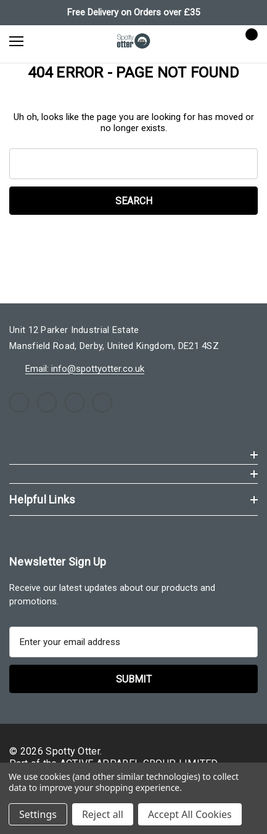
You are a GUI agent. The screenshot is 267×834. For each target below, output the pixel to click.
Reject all (102, 814)
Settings (38, 814)
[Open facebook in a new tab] (19, 402)
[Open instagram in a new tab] (47, 402)
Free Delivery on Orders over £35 (133, 12)
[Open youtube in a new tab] (74, 402)
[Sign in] (212, 41)
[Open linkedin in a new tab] (102, 402)
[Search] (49, 40)
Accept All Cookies (190, 814)
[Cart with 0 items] (248, 40)
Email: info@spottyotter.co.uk (84, 368)
